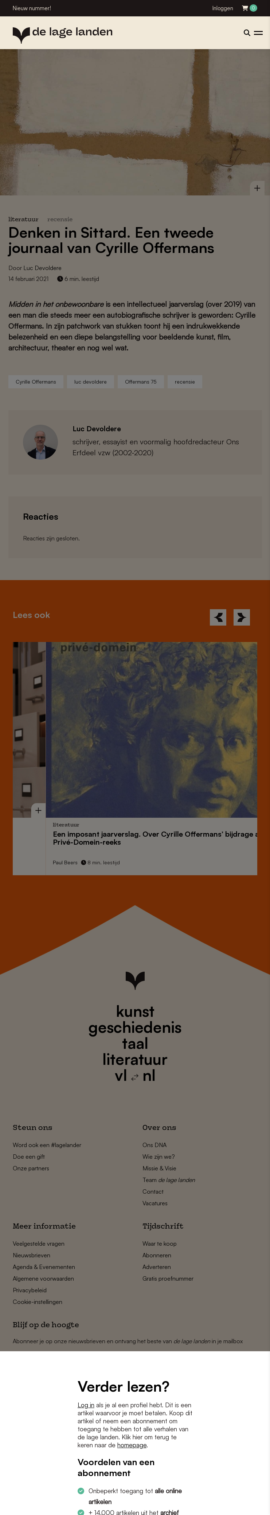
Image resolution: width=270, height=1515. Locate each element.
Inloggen (222, 8)
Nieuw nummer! (32, 8)
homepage (131, 1445)
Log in (86, 1405)
